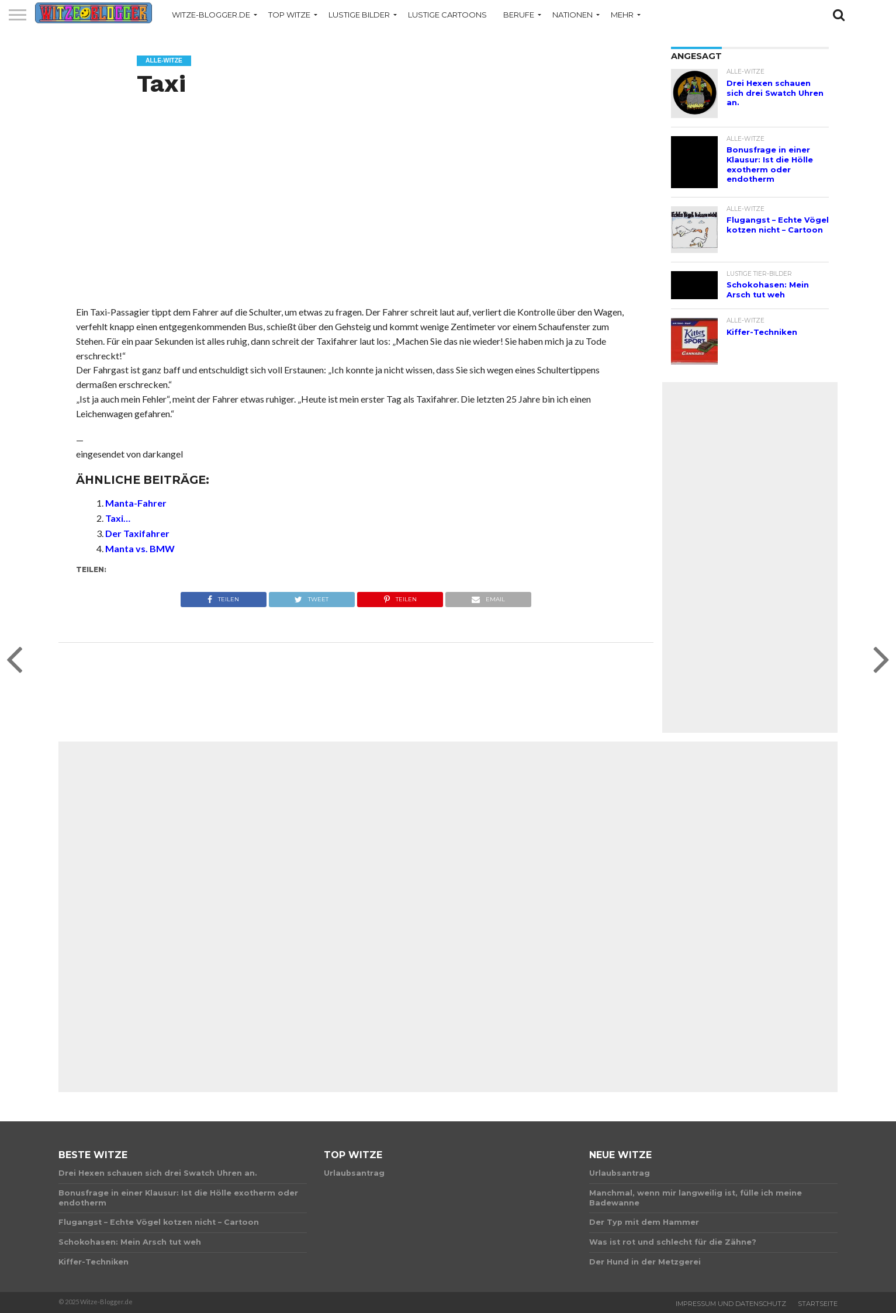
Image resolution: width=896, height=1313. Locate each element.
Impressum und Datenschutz (731, 1304)
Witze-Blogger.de (211, 14)
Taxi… (117, 518)
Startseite (818, 1304)
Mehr (622, 14)
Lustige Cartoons (447, 14)
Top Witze (289, 14)
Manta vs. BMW (140, 548)
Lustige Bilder (359, 14)
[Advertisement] (356, 214)
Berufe (518, 14)
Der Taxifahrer (137, 533)
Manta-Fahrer (136, 502)
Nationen (572, 14)
